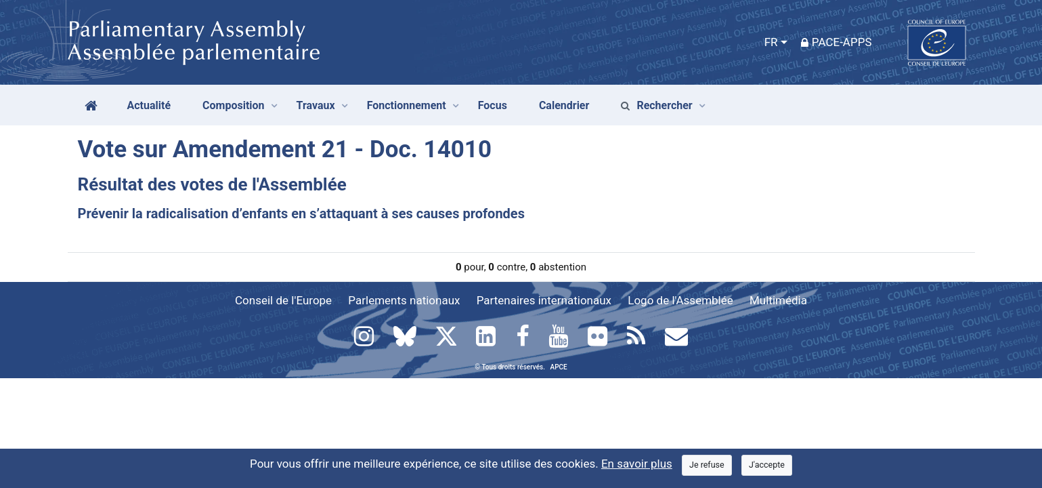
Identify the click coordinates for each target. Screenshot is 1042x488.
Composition (233, 105)
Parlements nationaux (404, 300)
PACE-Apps (836, 42)
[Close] (707, 465)
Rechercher (656, 105)
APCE (558, 367)
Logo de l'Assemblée (680, 300)
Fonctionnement (406, 105)
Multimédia (778, 300)
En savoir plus (636, 463)
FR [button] (771, 42)
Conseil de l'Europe (283, 300)
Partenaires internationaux (544, 300)
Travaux (316, 105)
